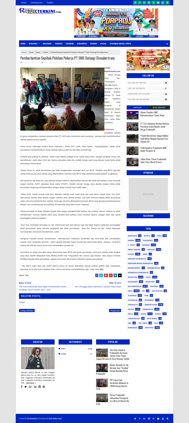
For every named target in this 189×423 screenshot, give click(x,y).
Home (23, 2)
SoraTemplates (32, 418)
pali (156, 323)
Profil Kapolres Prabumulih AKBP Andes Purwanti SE (153, 149)
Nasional (47, 43)
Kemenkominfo (134, 268)
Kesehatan (132, 277)
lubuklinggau (134, 318)
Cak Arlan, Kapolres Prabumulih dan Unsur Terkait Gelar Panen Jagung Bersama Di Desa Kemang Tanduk (112, 354)
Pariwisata (133, 305)
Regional (33, 43)
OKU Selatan (157, 291)
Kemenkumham (154, 268)
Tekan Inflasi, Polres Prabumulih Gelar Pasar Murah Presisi (153, 161)
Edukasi (59, 43)
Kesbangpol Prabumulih (138, 273)
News (38, 52)
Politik (131, 309)
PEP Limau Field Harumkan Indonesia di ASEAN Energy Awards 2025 (112, 384)
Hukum (131, 254)
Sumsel (158, 314)
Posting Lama (115, 310)
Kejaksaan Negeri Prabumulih (140, 263)
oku (129, 323)
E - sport (131, 245)
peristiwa (149, 328)
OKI (143, 291)
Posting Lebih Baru (26, 310)
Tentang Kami (37, 2)
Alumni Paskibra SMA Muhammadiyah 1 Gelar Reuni (152, 114)
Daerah (131, 240)
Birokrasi (82, 43)
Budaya (93, 43)
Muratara (150, 282)
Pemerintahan (151, 305)
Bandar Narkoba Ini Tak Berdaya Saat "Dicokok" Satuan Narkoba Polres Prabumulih (112, 369)
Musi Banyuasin (134, 286)
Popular (137, 107)
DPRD (159, 236)
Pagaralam (133, 300)
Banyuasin (132, 236)
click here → (31, 383)
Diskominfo (148, 240)
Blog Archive (159, 107)
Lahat (31, 52)
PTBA (146, 295)
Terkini (45, 52)
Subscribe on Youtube (149, 94)
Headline (151, 250)
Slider (63, 354)
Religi (130, 314)
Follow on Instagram (149, 99)
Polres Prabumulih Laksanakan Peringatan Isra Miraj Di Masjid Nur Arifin (112, 399)
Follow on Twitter (149, 83)
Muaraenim (133, 282)
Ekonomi (70, 43)
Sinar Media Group (55, 418)
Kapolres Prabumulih (137, 259)
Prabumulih (148, 309)
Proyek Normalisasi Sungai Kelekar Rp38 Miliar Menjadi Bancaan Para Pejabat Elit (154, 138)
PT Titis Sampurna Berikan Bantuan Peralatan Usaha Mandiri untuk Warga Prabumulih (154, 126)
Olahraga (132, 295)
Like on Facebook (149, 88)
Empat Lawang (134, 250)
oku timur (142, 323)
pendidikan (132, 328)
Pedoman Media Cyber (120, 43)
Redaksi (50, 2)
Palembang (149, 300)
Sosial (103, 43)
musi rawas (152, 318)
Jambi (145, 254)
